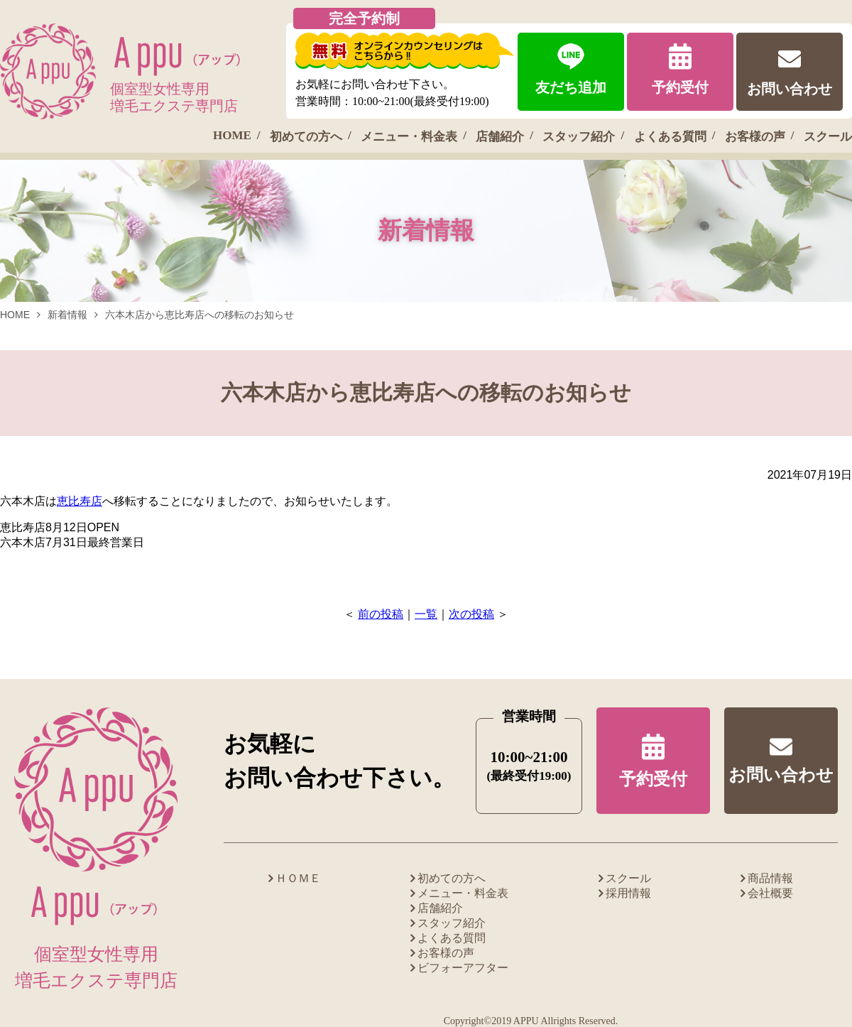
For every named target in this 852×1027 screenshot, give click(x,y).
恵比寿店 (79, 501)
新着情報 (67, 314)
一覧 (426, 614)
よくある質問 (670, 136)
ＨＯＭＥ (298, 878)
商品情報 (770, 878)
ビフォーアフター (462, 968)
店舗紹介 (500, 136)
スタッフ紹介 (578, 136)
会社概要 (770, 893)
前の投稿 (380, 614)
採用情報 (628, 893)
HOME (232, 135)
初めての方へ (306, 136)
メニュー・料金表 (409, 136)
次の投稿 (471, 614)
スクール (828, 136)
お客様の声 (755, 136)
